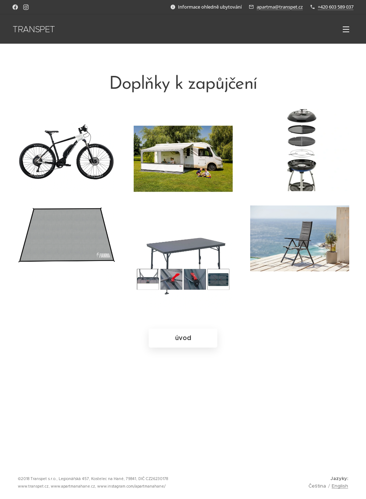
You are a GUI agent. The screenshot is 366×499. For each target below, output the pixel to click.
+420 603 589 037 (335, 7)
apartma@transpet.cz (280, 7)
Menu (346, 29)
